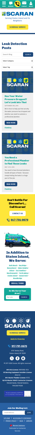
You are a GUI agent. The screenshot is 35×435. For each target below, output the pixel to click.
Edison (11, 270)
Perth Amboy (23, 273)
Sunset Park (23, 276)
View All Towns (17, 283)
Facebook (17, 358)
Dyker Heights (23, 268)
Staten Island (12, 276)
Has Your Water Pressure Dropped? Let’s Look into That (16, 99)
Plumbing (8, 127)
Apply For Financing (18, 339)
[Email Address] (17, 413)
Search (28, 55)
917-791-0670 (17, 4)
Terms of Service (18, 394)
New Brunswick (12, 273)
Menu (4, 6)
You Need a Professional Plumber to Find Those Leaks (17, 160)
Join (29, 413)
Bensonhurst (11, 268)
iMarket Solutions (19, 425)
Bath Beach (13, 265)
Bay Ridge (22, 265)
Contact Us (17, 213)
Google (23, 358)
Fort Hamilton (21, 270)
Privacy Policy (12, 394)
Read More (11, 123)
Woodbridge (17, 278)
